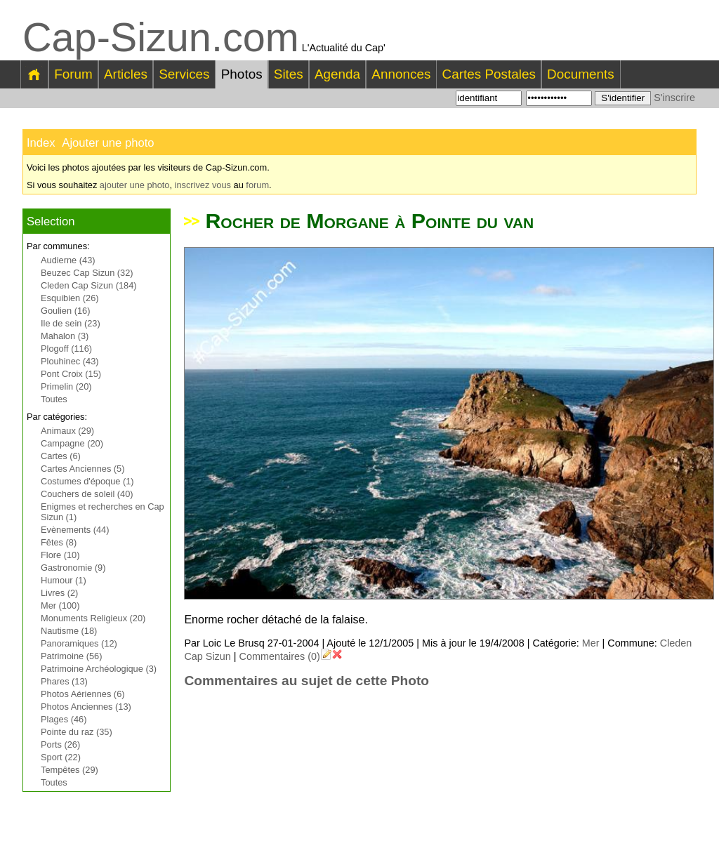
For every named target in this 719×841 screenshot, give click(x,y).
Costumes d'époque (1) (87, 481)
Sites (288, 74)
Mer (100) (60, 605)
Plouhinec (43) (70, 361)
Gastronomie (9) (73, 567)
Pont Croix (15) (71, 374)
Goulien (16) (65, 310)
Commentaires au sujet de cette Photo (306, 680)
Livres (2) (59, 593)
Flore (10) (60, 555)
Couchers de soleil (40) (87, 494)
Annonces (400, 74)
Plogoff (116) (66, 348)
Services (184, 74)
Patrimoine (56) (71, 656)
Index (41, 143)
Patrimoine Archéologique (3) (99, 668)
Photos (242, 74)
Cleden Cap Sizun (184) (89, 285)
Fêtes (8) (59, 542)
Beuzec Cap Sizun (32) (87, 272)
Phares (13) (64, 681)
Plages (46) (63, 719)
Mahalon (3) (64, 336)
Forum (73, 74)
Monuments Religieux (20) (93, 618)
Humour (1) (63, 580)
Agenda (337, 74)
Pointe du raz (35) (76, 732)
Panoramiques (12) (79, 643)
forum (257, 185)
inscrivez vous (203, 185)
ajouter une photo (135, 185)
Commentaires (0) (279, 656)
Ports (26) (60, 744)
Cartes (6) (61, 456)
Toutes (54, 399)
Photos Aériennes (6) (83, 694)
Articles (125, 74)
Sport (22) (61, 757)
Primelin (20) (66, 386)
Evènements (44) (75, 529)
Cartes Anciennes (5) (83, 468)
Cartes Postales (489, 74)
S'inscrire (674, 97)
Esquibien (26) (70, 298)
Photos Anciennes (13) (86, 706)
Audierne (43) (68, 260)
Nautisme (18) (69, 630)
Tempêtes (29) (69, 769)
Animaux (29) (67, 430)
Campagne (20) (72, 443)
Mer (591, 643)
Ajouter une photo (108, 143)
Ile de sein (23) (70, 323)
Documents (580, 74)
